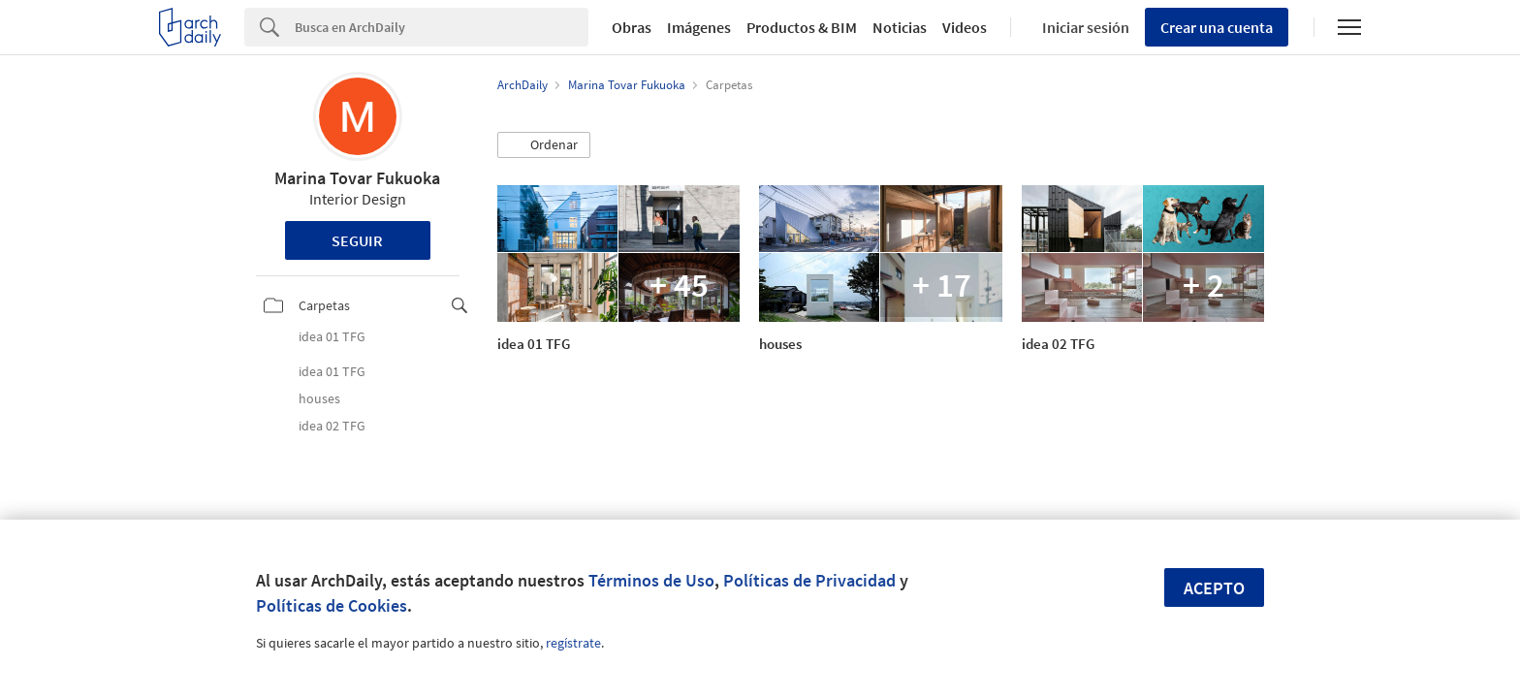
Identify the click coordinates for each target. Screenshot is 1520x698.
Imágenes (699, 27)
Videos (964, 27)
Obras (631, 27)
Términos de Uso (651, 580)
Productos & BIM (801, 27)
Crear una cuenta (1216, 27)
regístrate (573, 642)
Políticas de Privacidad (809, 580)
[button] (543, 145)
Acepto (1214, 588)
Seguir (357, 240)
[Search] (441, 27)
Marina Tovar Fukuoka (357, 178)
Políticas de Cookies (331, 605)
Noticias (899, 27)
